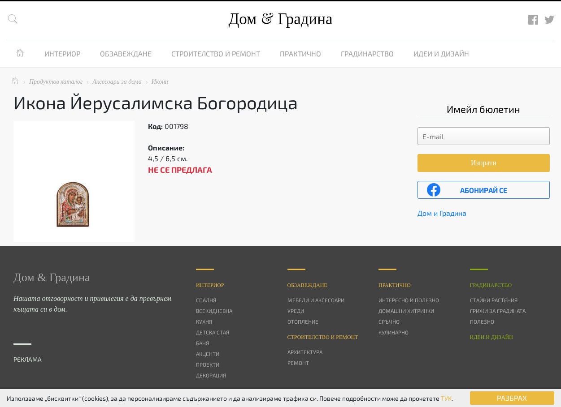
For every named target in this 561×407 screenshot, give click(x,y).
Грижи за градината (498, 311)
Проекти (207, 364)
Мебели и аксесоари (315, 300)
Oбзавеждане (307, 285)
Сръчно (389, 321)
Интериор (62, 53)
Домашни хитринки (406, 311)
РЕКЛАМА (27, 359)
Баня (202, 343)
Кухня (204, 321)
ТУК (446, 398)
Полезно (482, 321)
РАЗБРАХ (512, 398)
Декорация (211, 375)
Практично (300, 53)
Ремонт (298, 363)
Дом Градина (280, 19)
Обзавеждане (126, 53)
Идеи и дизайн (441, 53)
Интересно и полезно (408, 300)
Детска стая (212, 332)
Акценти (207, 354)
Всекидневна (214, 311)
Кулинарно (393, 332)
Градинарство (367, 53)
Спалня (206, 300)
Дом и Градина (441, 213)
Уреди (295, 311)
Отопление (302, 321)
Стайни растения (494, 300)
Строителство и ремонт (215, 53)
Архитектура (304, 352)
